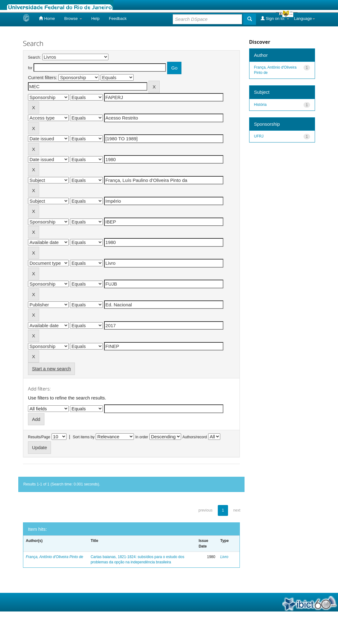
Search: (34, 57)
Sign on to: (275, 18)
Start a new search (51, 368)
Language (304, 18)
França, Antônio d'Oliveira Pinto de (54, 557)
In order (141, 437)
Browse (73, 18)
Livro (224, 557)
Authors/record (194, 437)
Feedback (117, 18)
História (260, 104)
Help (95, 18)
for (30, 68)
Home (47, 18)
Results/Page (39, 437)
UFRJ (259, 136)
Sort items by (83, 437)
